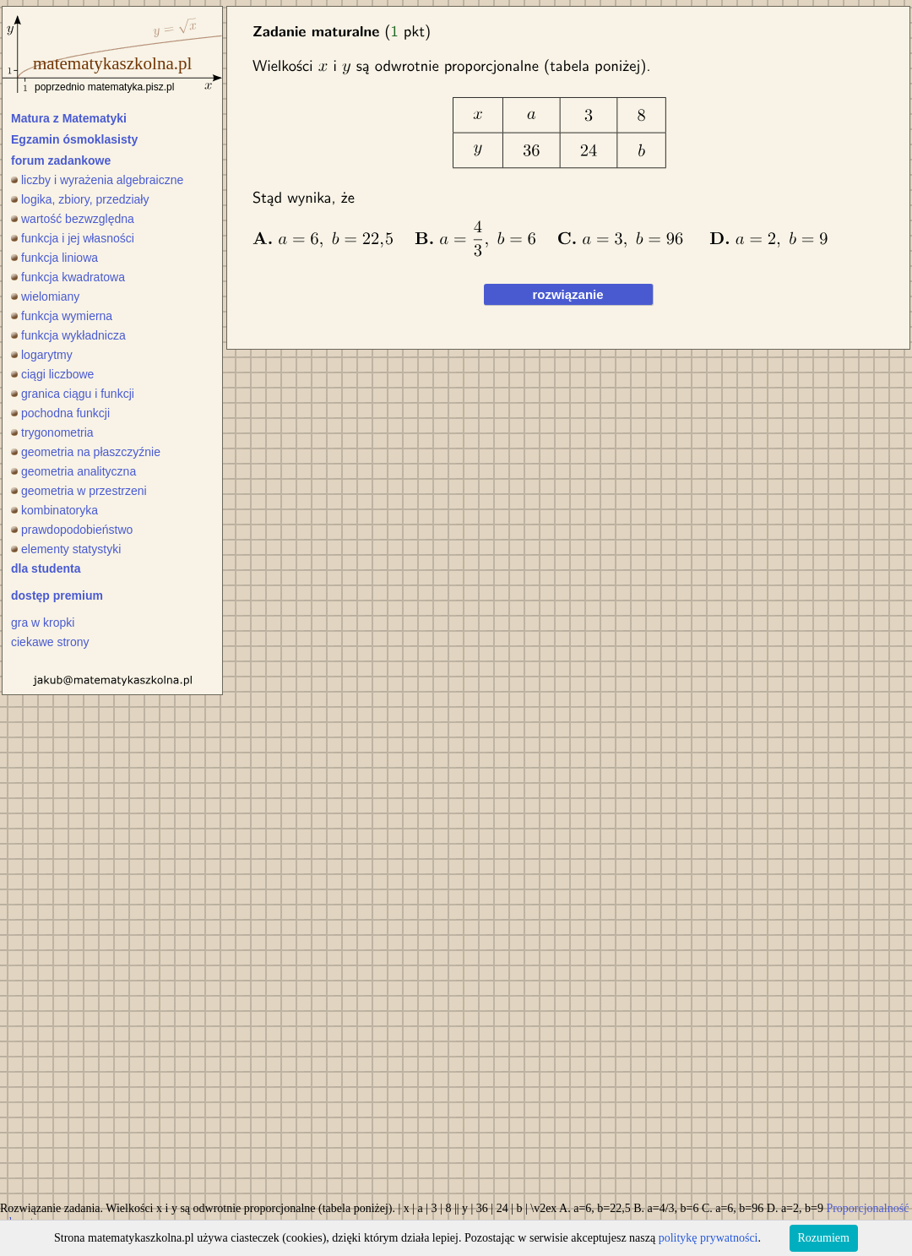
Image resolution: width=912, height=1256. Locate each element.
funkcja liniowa (54, 257)
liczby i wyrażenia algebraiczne (97, 180)
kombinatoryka (54, 510)
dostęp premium (57, 595)
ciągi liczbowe (52, 374)
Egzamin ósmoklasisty (74, 139)
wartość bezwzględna (72, 219)
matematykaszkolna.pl (112, 63)
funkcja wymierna (61, 316)
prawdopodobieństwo (72, 529)
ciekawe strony (50, 642)
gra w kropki (42, 622)
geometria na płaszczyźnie (85, 452)
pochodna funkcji (60, 413)
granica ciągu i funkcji (72, 393)
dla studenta (45, 568)
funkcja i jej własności (72, 238)
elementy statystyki (66, 549)
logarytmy (42, 355)
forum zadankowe (61, 160)
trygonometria (52, 432)
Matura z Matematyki (69, 118)
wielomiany (45, 296)
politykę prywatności (708, 1238)
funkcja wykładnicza (68, 335)
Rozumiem (824, 1238)
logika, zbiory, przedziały (80, 199)
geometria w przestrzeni (79, 491)
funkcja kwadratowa (68, 277)
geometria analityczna (73, 471)
